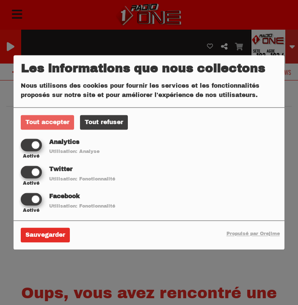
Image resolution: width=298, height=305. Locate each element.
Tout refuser (104, 122)
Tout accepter (47, 122)
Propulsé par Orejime (253, 233)
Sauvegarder (45, 235)
